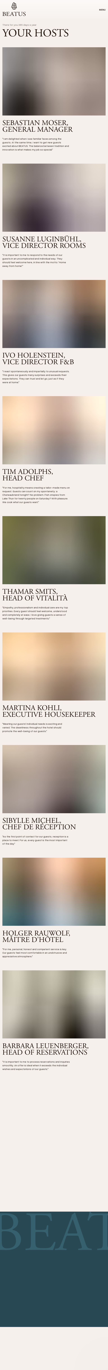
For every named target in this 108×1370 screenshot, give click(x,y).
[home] (14, 9)
